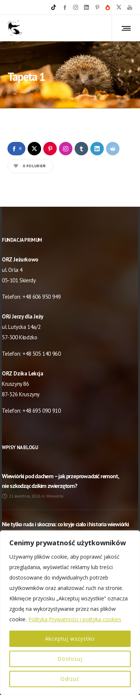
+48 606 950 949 (41, 296)
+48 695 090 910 (41, 410)
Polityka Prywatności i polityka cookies (74, 619)
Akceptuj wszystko (70, 638)
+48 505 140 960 (41, 353)
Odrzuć (70, 678)
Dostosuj (69, 658)
